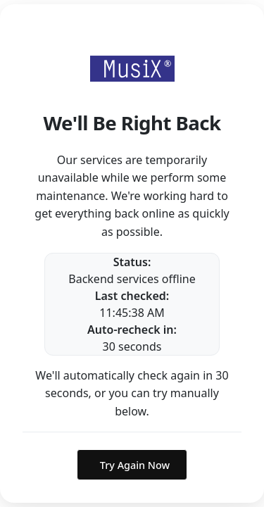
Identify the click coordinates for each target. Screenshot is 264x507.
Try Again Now (135, 465)
